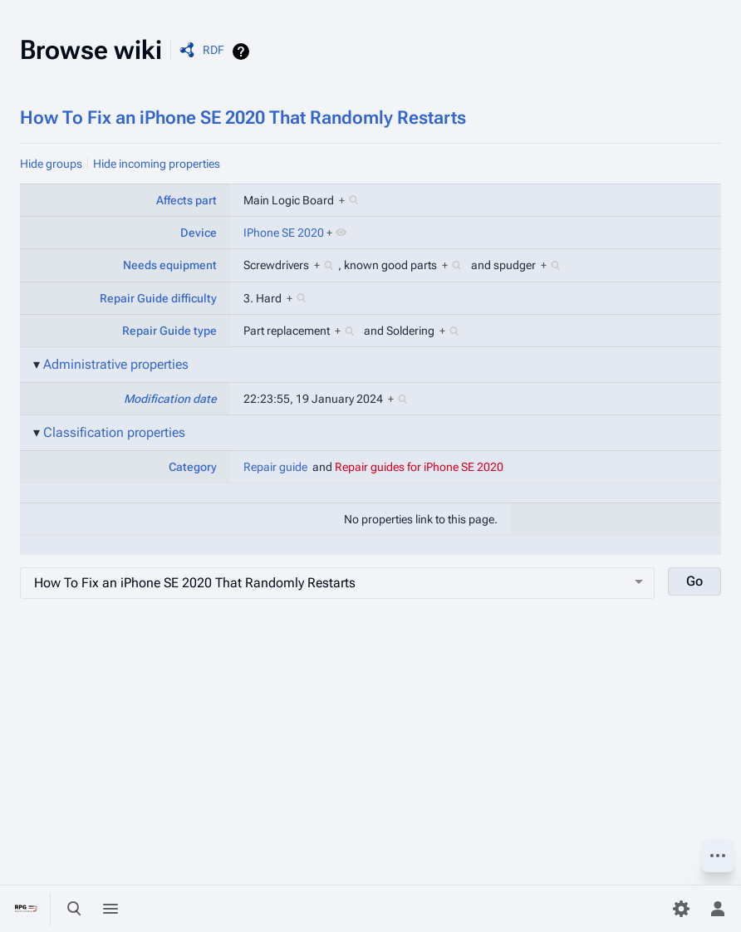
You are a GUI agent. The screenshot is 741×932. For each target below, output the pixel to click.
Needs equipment (170, 265)
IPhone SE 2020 (283, 232)
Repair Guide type (169, 330)
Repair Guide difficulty (158, 298)
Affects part (186, 200)
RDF (213, 49)
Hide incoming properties (156, 163)
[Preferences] (681, 908)
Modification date (170, 398)
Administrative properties (116, 364)
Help (243, 51)
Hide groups (51, 163)
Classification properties (114, 432)
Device (198, 232)
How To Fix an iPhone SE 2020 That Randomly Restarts (243, 117)
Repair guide (275, 466)
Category (193, 466)
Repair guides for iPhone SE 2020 (419, 466)
